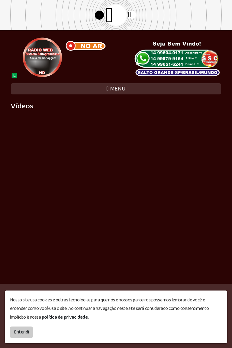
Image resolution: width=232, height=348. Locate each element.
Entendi (21, 332)
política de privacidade (65, 317)
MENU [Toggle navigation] (115, 89)
